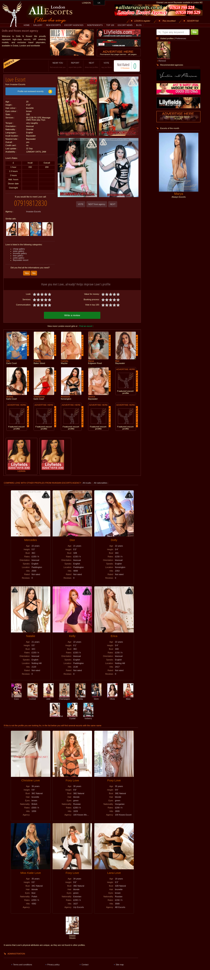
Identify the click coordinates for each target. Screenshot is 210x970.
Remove (162, 61)
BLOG (139, 25)
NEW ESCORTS (53, 25)
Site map (120, 964)
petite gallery (18, 258)
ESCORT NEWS (125, 25)
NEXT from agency (96, 204)
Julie (48, 697)
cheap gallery (19, 249)
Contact (85, 964)
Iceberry (88, 717)
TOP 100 (110, 25)
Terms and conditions (22, 964)
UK (99, 3)
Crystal (72, 717)
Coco (16, 697)
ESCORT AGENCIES (73, 25)
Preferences (180, 38)
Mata (128, 697)
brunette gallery (20, 253)
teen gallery (18, 255)
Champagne (64, 697)
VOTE (106, 65)
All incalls (87, 483)
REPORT (75, 65)
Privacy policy (53, 964)
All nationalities (100, 483)
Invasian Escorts (33, 211)
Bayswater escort (20, 260)
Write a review (72, 315)
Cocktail (32, 697)
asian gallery (18, 251)
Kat (56, 716)
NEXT (91, 65)
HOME (27, 25)
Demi (96, 697)
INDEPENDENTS (95, 25)
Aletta (80, 697)
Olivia (112, 697)
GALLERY (37, 25)
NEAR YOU (57, 65)
